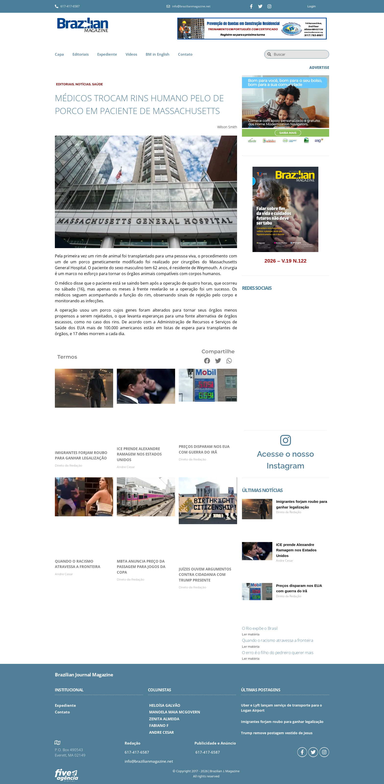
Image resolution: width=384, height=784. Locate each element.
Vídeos (131, 54)
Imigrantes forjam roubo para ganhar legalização (282, 721)
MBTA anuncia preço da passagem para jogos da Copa (141, 567)
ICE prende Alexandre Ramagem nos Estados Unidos (139, 454)
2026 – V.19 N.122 (285, 261)
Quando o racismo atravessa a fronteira (277, 640)
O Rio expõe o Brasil (260, 628)
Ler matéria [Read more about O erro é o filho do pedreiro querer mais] (250, 658)
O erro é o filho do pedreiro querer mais (277, 652)
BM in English (157, 54)
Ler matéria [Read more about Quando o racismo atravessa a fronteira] (250, 646)
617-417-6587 (137, 752)
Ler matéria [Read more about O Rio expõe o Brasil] (250, 634)
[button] (207, 360)
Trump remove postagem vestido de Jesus (276, 733)
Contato (185, 54)
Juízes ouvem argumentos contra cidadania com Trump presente (205, 574)
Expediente (107, 54)
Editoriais (80, 54)
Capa (59, 54)
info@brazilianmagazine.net (149, 761)
